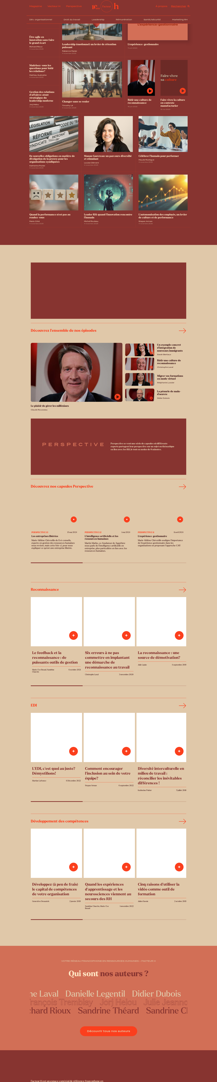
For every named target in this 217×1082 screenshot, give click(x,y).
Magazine (35, 6)
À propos (161, 6)
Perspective (74, 6)
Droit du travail (72, 19)
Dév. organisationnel (40, 19)
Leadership (98, 19)
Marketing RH (180, 19)
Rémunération (124, 19)
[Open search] (180, 6)
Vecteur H (54, 6)
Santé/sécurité (152, 19)
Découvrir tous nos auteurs (108, 1031)
